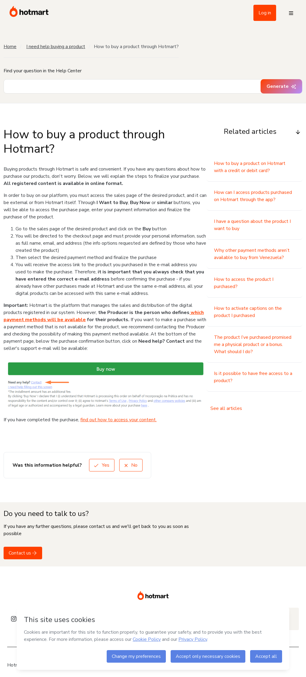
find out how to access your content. (118, 419)
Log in (264, 13)
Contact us (23, 553)
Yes (101, 465)
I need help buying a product (55, 46)
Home (10, 46)
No (130, 465)
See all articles (226, 408)
